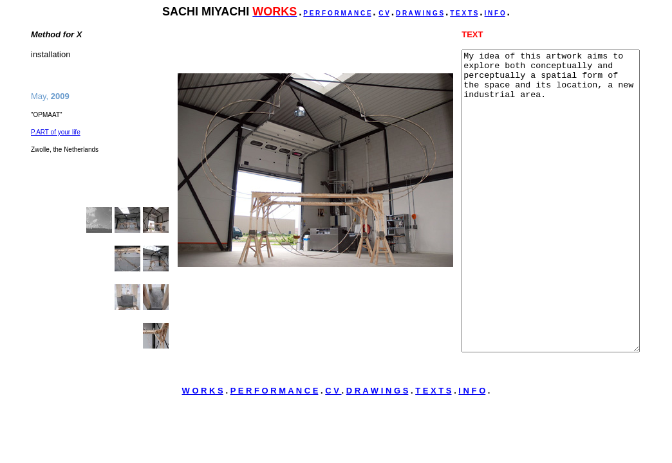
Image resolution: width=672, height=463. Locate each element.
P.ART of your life (55, 132)
